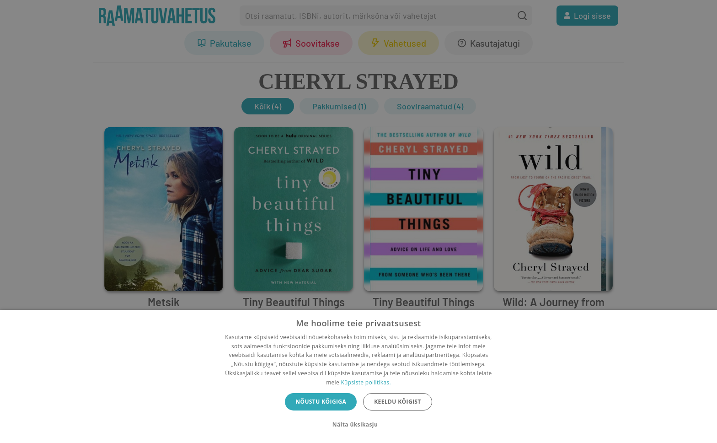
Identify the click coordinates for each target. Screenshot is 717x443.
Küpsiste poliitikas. (366, 382)
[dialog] (358, 376)
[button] (358, 424)
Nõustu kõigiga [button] (320, 401)
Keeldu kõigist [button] (397, 401)
